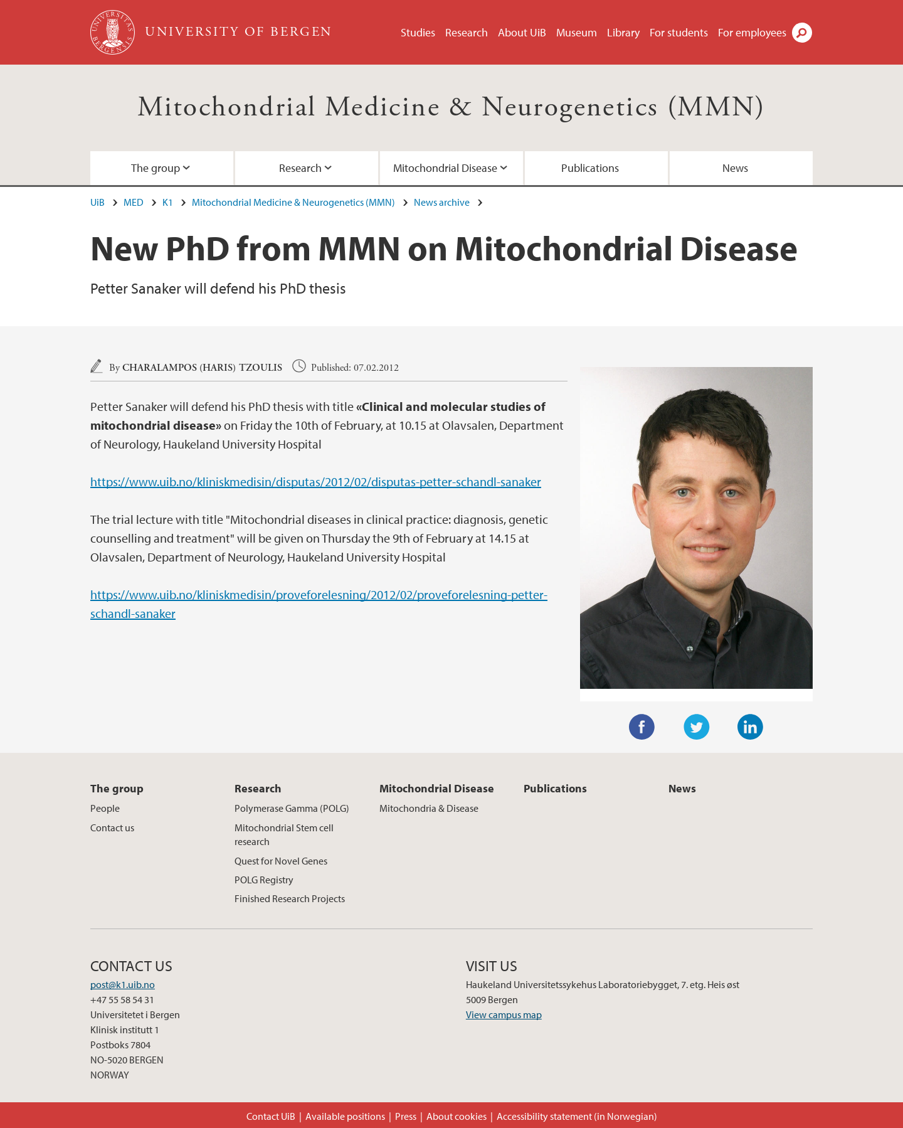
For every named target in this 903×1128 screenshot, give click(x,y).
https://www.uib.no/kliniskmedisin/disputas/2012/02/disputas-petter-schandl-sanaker (315, 481)
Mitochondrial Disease (445, 168)
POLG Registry (264, 879)
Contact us (112, 827)
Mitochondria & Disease (428, 808)
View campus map (504, 1014)
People (105, 808)
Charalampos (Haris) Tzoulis (202, 368)
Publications (590, 168)
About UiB (522, 32)
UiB (97, 202)
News (735, 168)
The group (155, 168)
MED (134, 202)
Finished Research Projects (290, 898)
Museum (576, 32)
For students (679, 32)
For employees (752, 32)
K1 (167, 202)
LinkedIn (750, 727)
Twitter (697, 727)
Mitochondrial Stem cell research (284, 834)
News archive (442, 202)
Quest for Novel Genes (281, 860)
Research (466, 32)
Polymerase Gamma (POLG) (292, 808)
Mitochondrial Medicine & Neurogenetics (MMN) (451, 107)
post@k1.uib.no (122, 984)
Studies (418, 32)
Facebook (642, 727)
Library (623, 32)
